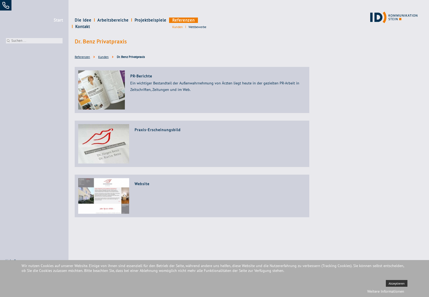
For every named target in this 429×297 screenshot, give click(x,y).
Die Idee (83, 20)
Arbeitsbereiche (113, 20)
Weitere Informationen (385, 291)
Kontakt (208, 20)
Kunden (177, 27)
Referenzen (183, 20)
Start (58, 20)
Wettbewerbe (197, 27)
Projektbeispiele (150, 20)
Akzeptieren (397, 283)
